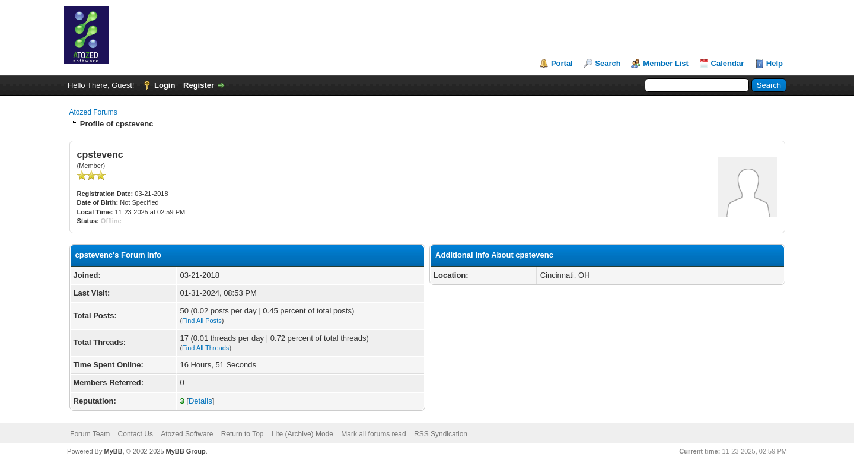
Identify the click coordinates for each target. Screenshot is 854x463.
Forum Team (90, 434)
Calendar (727, 63)
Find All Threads (205, 347)
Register (198, 85)
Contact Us (135, 434)
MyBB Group (186, 451)
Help (774, 63)
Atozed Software (187, 434)
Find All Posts (202, 320)
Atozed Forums (93, 112)
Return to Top (242, 434)
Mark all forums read (373, 434)
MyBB (113, 451)
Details (200, 401)
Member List (666, 63)
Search (607, 63)
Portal (562, 63)
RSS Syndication (440, 434)
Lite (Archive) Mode (302, 434)
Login (164, 85)
